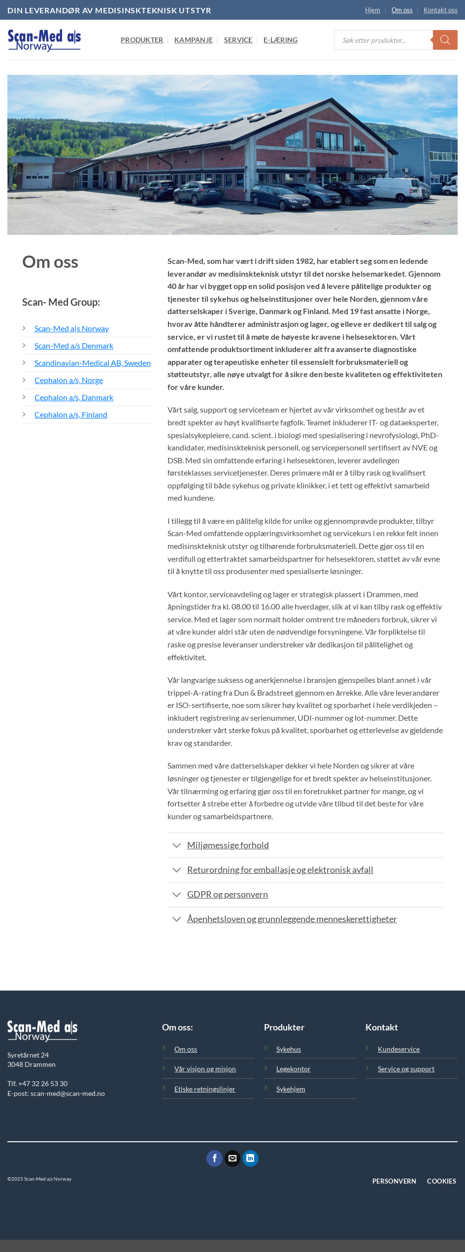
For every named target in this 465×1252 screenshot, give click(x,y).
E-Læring (281, 39)
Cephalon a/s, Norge (68, 380)
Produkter (142, 39)
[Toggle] (177, 846)
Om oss (402, 10)
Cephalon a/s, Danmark (73, 397)
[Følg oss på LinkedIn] (250, 1158)
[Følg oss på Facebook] (214, 1158)
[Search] (445, 40)
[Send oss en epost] (233, 1158)
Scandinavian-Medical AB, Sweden (92, 362)
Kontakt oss (441, 10)
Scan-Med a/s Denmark (73, 345)
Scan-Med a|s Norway (71, 328)
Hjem (372, 10)
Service (238, 39)
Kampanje (193, 39)
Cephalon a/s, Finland (70, 414)
